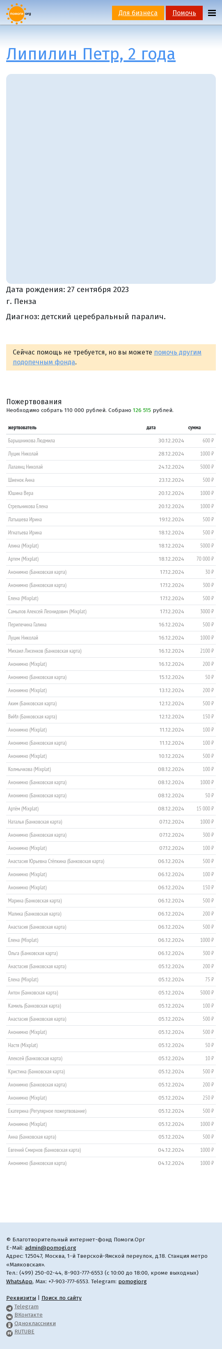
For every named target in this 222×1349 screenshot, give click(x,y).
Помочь (184, 13)
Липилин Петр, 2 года (91, 54)
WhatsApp (19, 1281)
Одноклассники (35, 1323)
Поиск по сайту (61, 1297)
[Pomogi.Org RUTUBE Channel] (9, 1331)
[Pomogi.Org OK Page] (9, 1323)
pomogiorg (132, 1281)
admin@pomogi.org (50, 1247)
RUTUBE (24, 1331)
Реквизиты (21, 1297)
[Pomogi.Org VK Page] (9, 1314)
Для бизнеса (138, 13)
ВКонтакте (28, 1314)
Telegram (26, 1306)
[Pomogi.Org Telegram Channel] (9, 1306)
